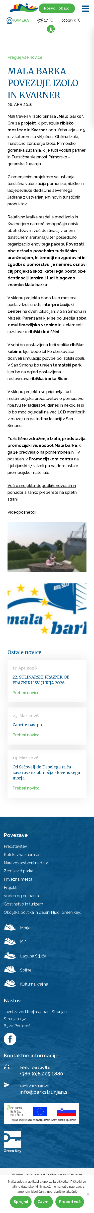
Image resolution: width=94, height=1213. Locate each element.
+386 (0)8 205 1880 (41, 1074)
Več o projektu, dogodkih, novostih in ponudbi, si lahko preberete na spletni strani (42, 492)
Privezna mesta (18, 879)
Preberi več (69, 1201)
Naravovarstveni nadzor (26, 863)
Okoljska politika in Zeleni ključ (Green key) (42, 912)
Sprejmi (21, 1201)
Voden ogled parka (21, 895)
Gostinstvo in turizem (23, 904)
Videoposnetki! (22, 512)
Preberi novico (26, 692)
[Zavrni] (87, 1194)
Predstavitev (15, 846)
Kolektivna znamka (21, 854)
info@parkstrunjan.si (44, 1092)
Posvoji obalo (56, 8)
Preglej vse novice (25, 57)
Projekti (10, 887)
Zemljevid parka (18, 871)
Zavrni (43, 1201)
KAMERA (21, 20)
